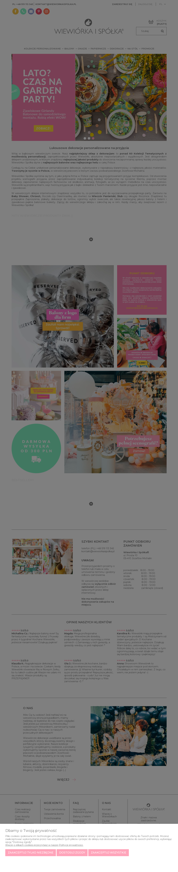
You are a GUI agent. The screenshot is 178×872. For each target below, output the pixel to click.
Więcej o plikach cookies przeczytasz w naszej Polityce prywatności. (44, 845)
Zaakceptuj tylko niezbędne (30, 852)
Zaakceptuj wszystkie (108, 852)
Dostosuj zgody (72, 852)
